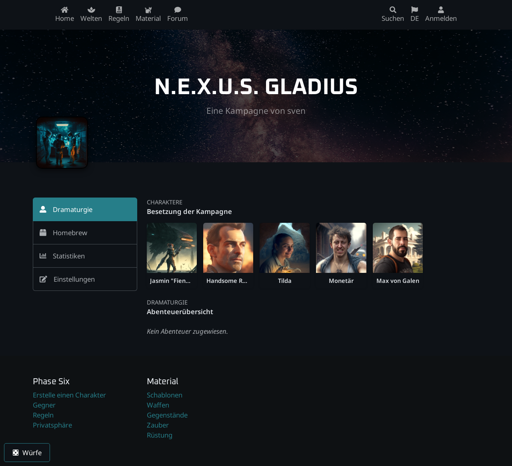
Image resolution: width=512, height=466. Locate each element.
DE (414, 14)
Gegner (44, 405)
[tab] (85, 209)
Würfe (27, 453)
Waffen (158, 405)
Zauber (158, 425)
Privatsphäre (52, 425)
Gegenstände (167, 415)
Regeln (43, 415)
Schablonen (164, 394)
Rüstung (159, 435)
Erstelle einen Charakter (69, 394)
